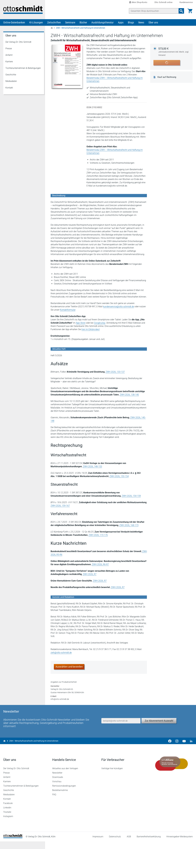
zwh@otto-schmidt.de (61, 653)
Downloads (57, 784)
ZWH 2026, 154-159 (131, 496)
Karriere (9, 62)
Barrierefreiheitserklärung (149, 844)
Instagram (8, 824)
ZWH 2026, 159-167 (60, 506)
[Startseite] (12, 845)
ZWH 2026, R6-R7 (100, 565)
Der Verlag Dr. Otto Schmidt (18, 42)
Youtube (7, 819)
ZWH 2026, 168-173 (128, 525)
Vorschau (56, 789)
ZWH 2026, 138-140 (129, 395)
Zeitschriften (54, 22)
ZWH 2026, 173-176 (98, 535)
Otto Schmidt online (163, 2)
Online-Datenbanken (14, 22)
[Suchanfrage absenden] (181, 11)
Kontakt (9, 88)
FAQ (54, 802)
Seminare (70, 22)
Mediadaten (11, 81)
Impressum (97, 844)
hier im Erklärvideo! (90, 329)
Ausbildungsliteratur (102, 22)
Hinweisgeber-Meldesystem (179, 844)
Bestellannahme (60, 797)
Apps (121, 22)
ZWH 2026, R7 (89, 574)
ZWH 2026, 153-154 (119, 476)
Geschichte (10, 75)
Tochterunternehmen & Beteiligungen (23, 68)
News (141, 22)
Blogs (131, 22)
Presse (8, 49)
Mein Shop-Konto (139, 2)
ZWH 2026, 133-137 (115, 372)
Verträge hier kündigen (112, 776)
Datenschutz (115, 844)
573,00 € (173, 52)
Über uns (153, 22)
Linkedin (7, 815)
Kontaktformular (67, 310)
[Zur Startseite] (52, 28)
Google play (99, 323)
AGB (129, 844)
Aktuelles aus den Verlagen (65, 776)
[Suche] (154, 11)
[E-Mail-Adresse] (121, 727)
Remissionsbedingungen (64, 793)
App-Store (80, 323)
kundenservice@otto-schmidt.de (118, 307)
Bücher (83, 22)
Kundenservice (186, 2)
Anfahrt (9, 55)
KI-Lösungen (36, 22)
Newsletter (57, 780)
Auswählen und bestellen (69, 667)
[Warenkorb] (190, 11)
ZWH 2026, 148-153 (92, 467)
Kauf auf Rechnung (167, 77)
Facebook (8, 811)
